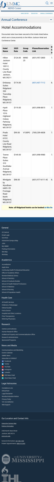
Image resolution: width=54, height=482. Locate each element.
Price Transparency (8, 314)
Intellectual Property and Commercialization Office (18, 332)
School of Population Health (11, 290)
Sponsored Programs (9, 338)
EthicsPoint (5, 388)
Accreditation (6, 262)
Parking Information (8, 247)
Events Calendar (7, 350)
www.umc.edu (6, 434)
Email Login (6, 233)
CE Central (5, 230)
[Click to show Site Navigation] (51, 3)
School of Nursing (8, 287)
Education (34, 11)
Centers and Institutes (9, 326)
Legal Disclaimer (7, 391)
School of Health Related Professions (14, 282)
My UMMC (5, 244)
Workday (5, 252)
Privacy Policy (6, 397)
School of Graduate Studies (11, 279)
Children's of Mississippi (9, 303)
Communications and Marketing (12, 348)
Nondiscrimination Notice (10, 394)
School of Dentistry (8, 276)
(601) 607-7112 (38, 80)
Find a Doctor (6, 308)
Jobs (3, 241)
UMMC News (6, 353)
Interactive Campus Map (10, 238)
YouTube (6, 364)
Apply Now (5, 265)
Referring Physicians (8, 316)
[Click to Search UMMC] (47, 3)
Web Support (6, 402)
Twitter (5, 362)
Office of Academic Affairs (10, 270)
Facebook (6, 359)
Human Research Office (9, 329)
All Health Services (8, 300)
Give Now (5, 235)
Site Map (5, 249)
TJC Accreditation (7, 399)
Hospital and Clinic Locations (11, 311)
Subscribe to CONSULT (9, 356)
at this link (48, 205)
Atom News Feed (9, 376)
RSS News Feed (8, 373)
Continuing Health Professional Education (16, 268)
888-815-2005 (21, 441)
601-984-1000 (20, 438)
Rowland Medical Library (10, 273)
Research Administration (10, 335)
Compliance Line (7, 386)
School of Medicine (8, 284)
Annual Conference (46, 11)
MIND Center (35, 3)
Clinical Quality (7, 305)
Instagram (6, 367)
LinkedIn (6, 370)
